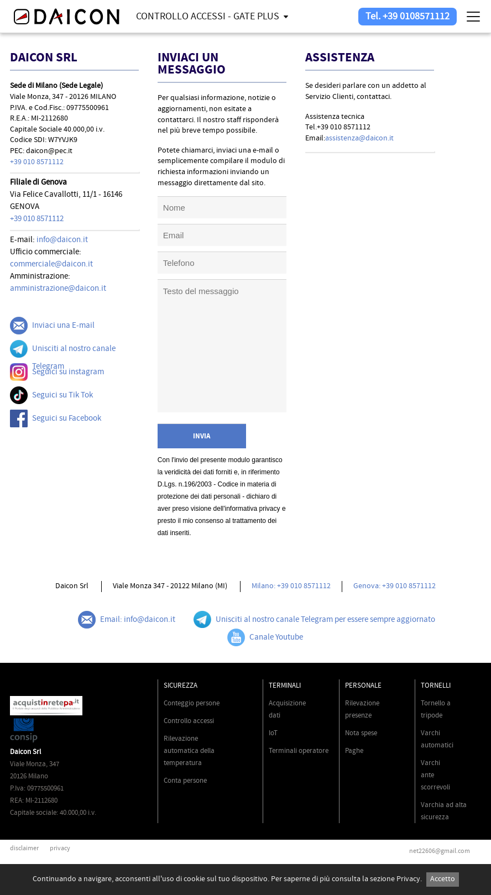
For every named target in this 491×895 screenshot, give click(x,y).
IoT (273, 733)
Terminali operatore (298, 750)
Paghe (354, 750)
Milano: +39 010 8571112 (291, 586)
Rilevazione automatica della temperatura (189, 750)
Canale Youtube (265, 637)
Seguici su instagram (57, 372)
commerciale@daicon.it (51, 264)
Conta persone (185, 780)
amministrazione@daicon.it (58, 288)
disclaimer (24, 848)
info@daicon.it (62, 239)
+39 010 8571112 (37, 162)
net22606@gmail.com (439, 851)
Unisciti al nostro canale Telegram (63, 355)
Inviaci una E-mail (52, 325)
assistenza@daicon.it (359, 138)
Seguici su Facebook (55, 418)
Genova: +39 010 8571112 (394, 586)
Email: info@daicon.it (126, 620)
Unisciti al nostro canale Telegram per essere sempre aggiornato (314, 620)
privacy (60, 848)
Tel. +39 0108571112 (407, 16)
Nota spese (361, 733)
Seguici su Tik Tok (51, 395)
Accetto (442, 879)
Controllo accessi (189, 720)
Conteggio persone (192, 703)
